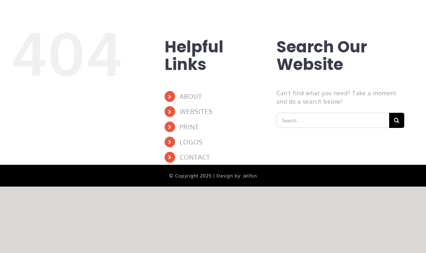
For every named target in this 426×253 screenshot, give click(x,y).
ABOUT (191, 96)
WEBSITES (196, 111)
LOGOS (191, 142)
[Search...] (333, 120)
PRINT (189, 127)
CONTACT (195, 157)
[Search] (396, 120)
